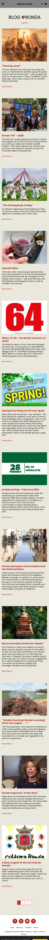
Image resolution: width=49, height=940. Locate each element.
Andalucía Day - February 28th (20, 489)
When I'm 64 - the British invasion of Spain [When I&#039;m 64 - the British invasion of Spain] (23, 339)
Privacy (23, 934)
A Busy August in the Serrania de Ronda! (21, 864)
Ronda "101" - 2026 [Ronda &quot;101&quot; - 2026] (13, 135)
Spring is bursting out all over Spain (23, 410)
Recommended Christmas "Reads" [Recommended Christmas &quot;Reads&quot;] (23, 643)
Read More (7, 87)
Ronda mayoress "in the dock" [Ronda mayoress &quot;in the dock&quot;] (20, 793)
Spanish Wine (10, 268)
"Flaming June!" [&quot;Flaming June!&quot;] (11, 65)
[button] (3, 4)
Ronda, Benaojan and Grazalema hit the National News (23, 568)
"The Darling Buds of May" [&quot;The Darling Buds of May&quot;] (17, 205)
